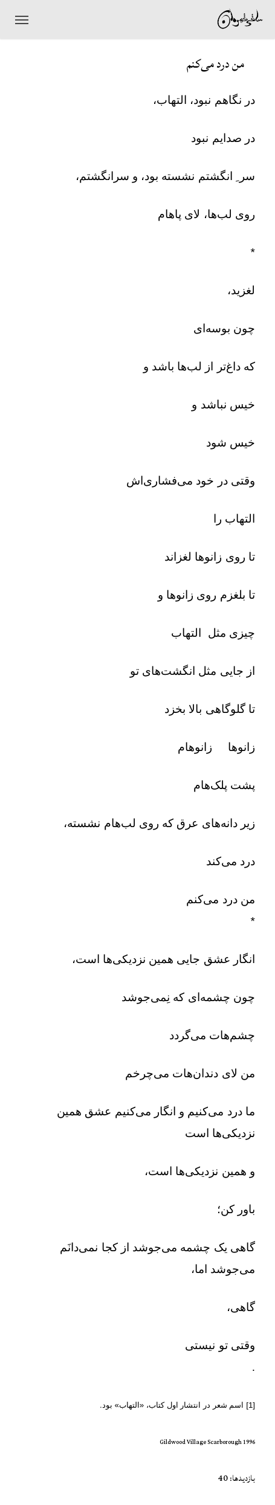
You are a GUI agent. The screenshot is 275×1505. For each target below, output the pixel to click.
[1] (250, 1405)
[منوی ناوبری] (21, 19)
